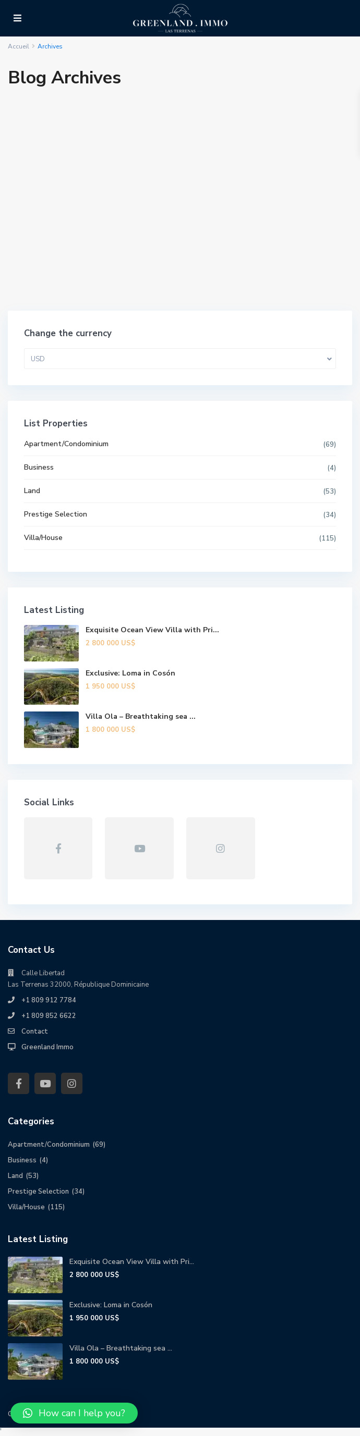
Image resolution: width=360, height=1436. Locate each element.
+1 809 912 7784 (48, 1000)
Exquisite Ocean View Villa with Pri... (152, 630)
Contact (34, 1031)
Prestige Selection (55, 514)
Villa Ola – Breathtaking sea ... (141, 716)
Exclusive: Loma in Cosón (130, 673)
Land (32, 491)
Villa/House (43, 538)
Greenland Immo (47, 1047)
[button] (74, 1413)
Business (39, 467)
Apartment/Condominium (66, 444)
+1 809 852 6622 (48, 1016)
